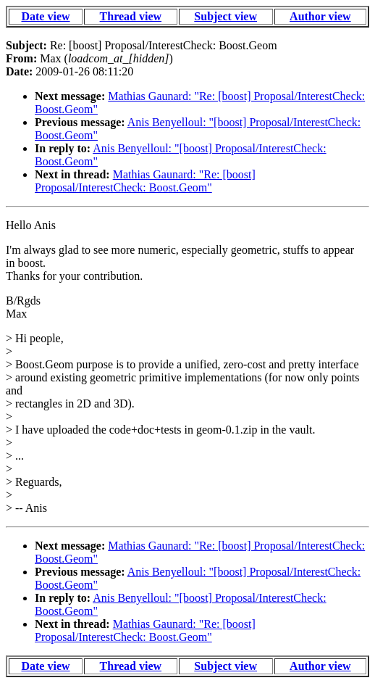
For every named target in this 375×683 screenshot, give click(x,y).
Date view (45, 16)
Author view (320, 16)
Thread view (130, 16)
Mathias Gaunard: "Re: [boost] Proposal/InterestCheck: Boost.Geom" (145, 181)
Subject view (225, 16)
